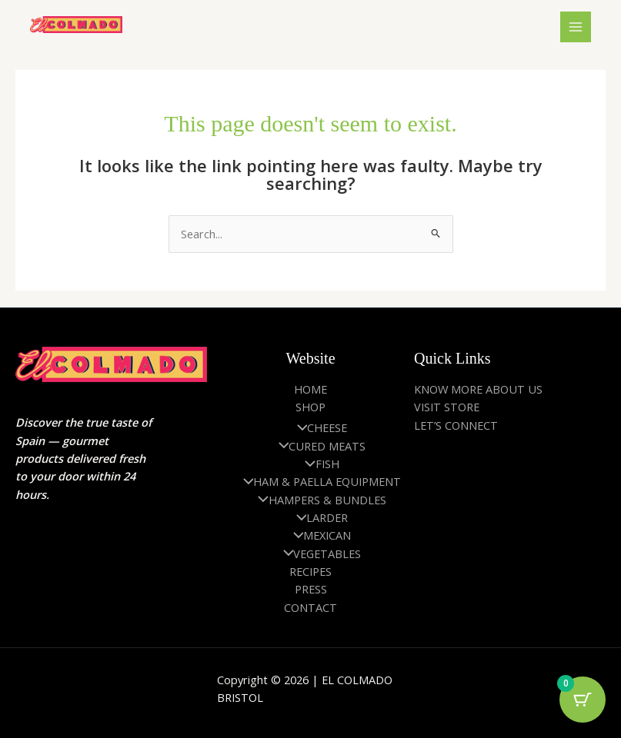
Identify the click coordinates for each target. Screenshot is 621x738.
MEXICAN (318, 535)
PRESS (311, 589)
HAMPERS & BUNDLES (318, 499)
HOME (310, 389)
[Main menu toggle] (575, 27)
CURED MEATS (318, 446)
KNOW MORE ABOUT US (478, 389)
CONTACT (310, 607)
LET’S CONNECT (456, 425)
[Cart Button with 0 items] (582, 699)
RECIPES (310, 571)
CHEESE (318, 427)
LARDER (319, 517)
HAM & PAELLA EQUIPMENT (318, 481)
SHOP (310, 406)
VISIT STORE (446, 406)
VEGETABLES (318, 553)
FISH (318, 463)
